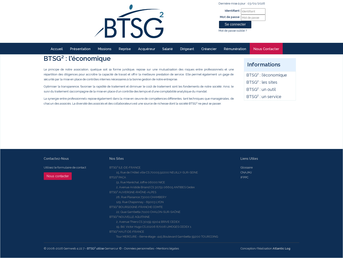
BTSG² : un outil (261, 89)
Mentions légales (167, 248)
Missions (104, 49)
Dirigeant (187, 49)
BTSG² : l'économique (266, 75)
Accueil (57, 49)
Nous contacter (266, 49)
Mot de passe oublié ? (233, 30)
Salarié (167, 49)
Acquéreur (146, 49)
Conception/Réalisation (265, 248)
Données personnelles (139, 248)
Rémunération (235, 49)
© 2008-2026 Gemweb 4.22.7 (64, 248)
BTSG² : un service (263, 96)
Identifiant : (233, 10)
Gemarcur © (113, 248)
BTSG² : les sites (261, 82)
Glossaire (247, 167)
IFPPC (244, 177)
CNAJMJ (246, 172)
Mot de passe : (230, 17)
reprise (125, 49)
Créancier (209, 49)
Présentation (80, 49)
